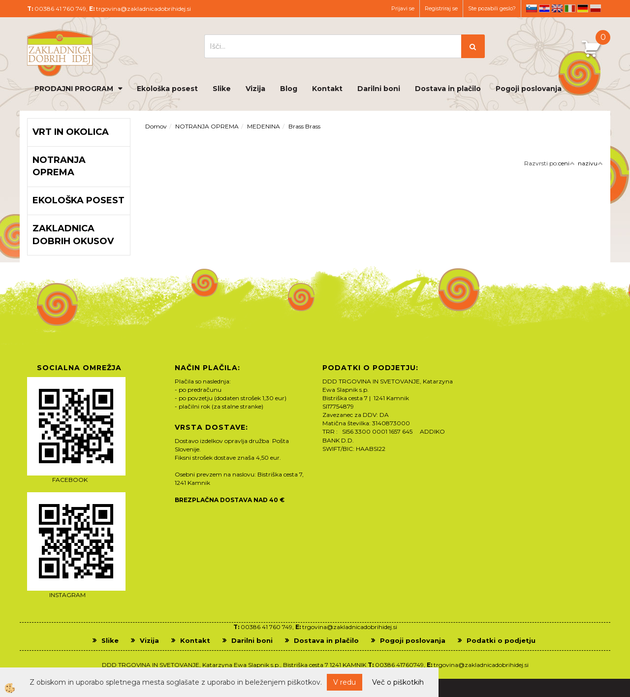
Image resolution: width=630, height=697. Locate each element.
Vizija (255, 88)
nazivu (590, 163)
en (557, 8)
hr (544, 8)
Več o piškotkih (398, 682)
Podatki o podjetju (501, 640)
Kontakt (327, 88)
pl (595, 8)
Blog (288, 88)
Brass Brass (304, 126)
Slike (222, 88)
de (582, 8)
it (570, 8)
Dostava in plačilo (448, 88)
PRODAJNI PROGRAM (73, 88)
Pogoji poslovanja (529, 88)
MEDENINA (263, 126)
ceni (566, 163)
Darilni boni (378, 88)
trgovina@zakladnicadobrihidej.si (143, 8)
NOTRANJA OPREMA (207, 126)
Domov (156, 126)
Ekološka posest (167, 88)
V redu (344, 682)
